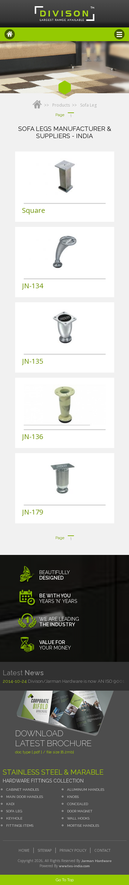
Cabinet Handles (22, 789)
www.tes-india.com (74, 866)
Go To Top (65, 879)
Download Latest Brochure (53, 738)
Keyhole (14, 818)
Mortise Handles (83, 825)
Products (61, 105)
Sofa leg (88, 105)
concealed (77, 804)
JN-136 (32, 436)
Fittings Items (19, 825)
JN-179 (32, 512)
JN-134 (32, 285)
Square (33, 210)
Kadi (10, 804)
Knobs (73, 797)
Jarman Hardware (96, 861)
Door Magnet (80, 811)
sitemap (44, 850)
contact (102, 850)
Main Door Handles (24, 797)
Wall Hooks (78, 818)
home (24, 850)
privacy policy (73, 850)
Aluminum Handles (85, 789)
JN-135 (32, 361)
